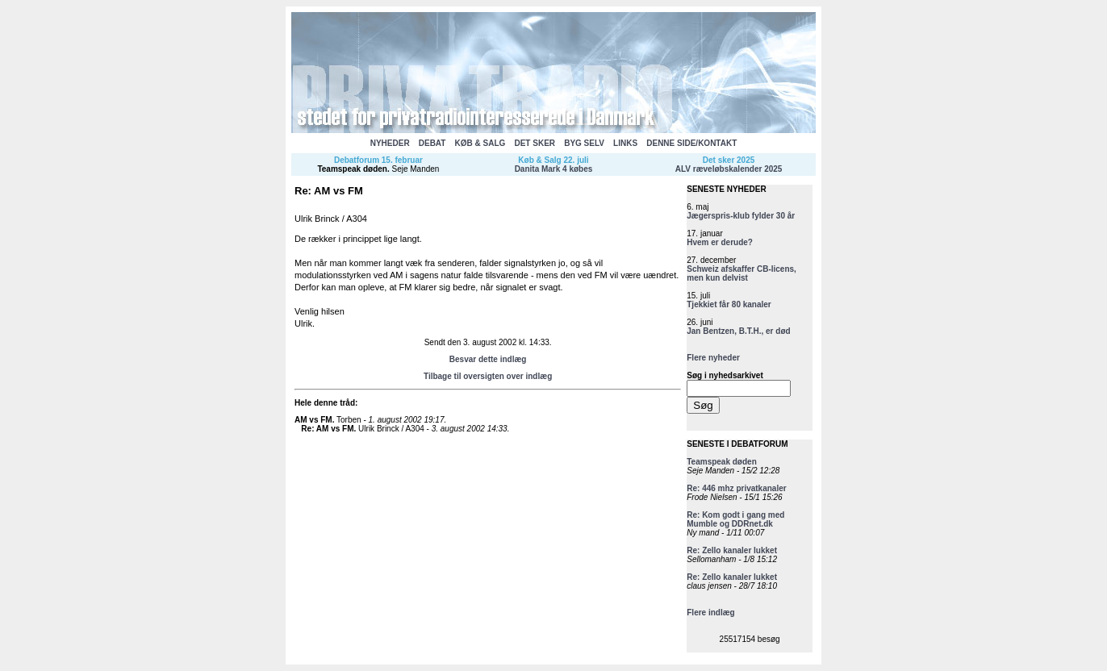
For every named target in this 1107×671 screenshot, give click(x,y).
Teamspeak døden (352, 169)
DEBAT (432, 143)
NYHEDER (390, 143)
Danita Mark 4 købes (554, 169)
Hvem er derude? (720, 242)
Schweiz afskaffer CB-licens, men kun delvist (741, 273)
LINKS (625, 143)
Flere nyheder (713, 357)
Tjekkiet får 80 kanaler (729, 304)
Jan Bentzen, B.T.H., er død (738, 331)
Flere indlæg (710, 612)
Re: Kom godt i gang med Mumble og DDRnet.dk (735, 519)
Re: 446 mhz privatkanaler (736, 488)
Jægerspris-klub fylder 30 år (741, 215)
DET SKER (534, 143)
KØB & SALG (480, 143)
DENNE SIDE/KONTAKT (691, 143)
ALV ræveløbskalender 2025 (729, 169)
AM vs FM (313, 419)
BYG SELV (584, 143)
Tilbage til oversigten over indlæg (488, 376)
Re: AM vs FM (327, 428)
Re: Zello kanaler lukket (732, 550)
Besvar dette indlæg (488, 359)
